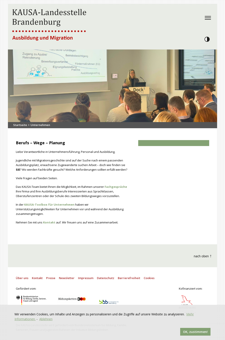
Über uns (22, 278)
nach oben (203, 256)
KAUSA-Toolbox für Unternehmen (49, 205)
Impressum (85, 278)
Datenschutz (105, 278)
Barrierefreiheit (129, 278)
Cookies (149, 278)
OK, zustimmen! (195, 332)
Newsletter (66, 278)
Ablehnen (46, 319)
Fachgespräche (116, 187)
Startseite (20, 125)
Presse (50, 278)
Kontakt (49, 222)
